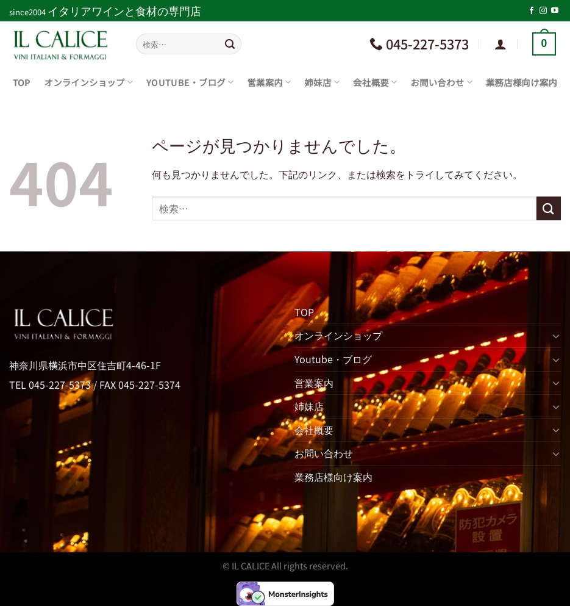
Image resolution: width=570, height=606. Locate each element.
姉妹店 (322, 82)
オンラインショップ (89, 82)
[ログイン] (500, 44)
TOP (22, 82)
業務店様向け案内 (521, 82)
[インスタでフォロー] (543, 11)
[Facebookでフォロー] (531, 11)
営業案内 (269, 82)
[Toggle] (556, 335)
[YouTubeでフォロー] (554, 11)
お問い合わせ (441, 82)
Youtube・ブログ (189, 82)
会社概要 (375, 82)
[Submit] (229, 44)
